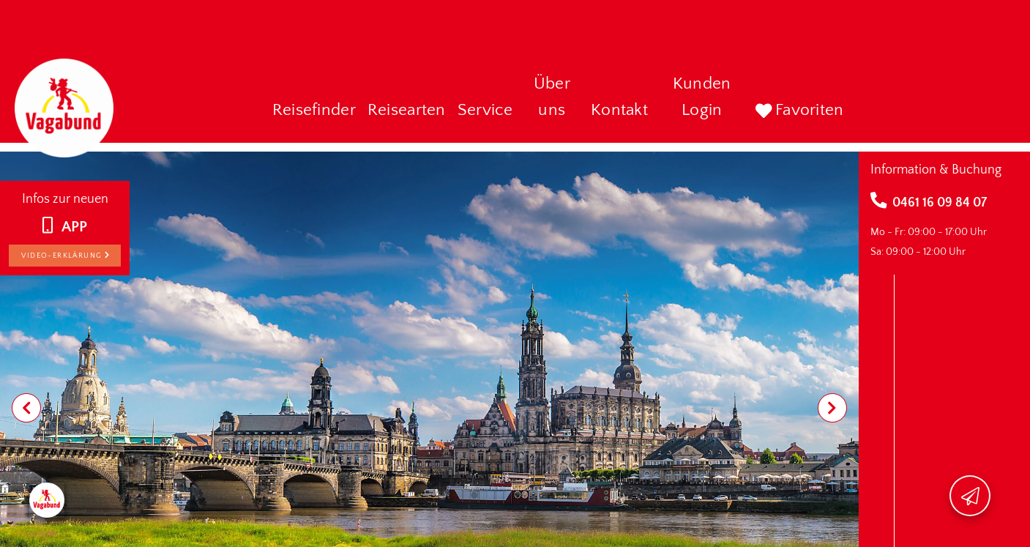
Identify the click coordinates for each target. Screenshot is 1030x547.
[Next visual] (832, 408)
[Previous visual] (26, 408)
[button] (314, 111)
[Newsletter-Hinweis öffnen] (970, 496)
